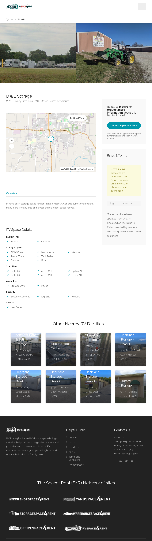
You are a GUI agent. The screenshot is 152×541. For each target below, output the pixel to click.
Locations (74, 448)
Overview (11, 193)
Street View (78, 118)
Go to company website (124, 125)
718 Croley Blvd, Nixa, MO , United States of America (37, 100)
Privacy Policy (76, 465)
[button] (11, 140)
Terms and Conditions (74, 459)
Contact (73, 438)
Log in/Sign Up (16, 19)
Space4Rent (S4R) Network (73, 483)
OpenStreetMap (76, 169)
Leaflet (64, 169)
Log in (72, 443)
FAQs (72, 453)
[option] (114, 53)
